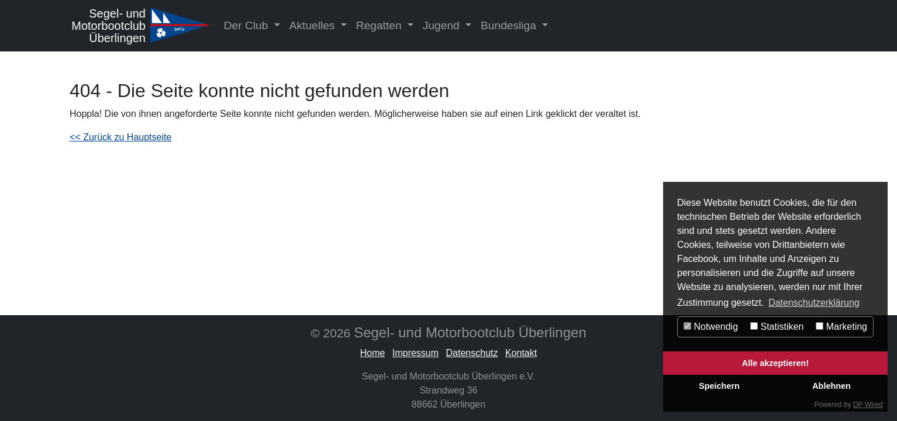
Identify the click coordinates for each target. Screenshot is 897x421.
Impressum (415, 353)
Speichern (719, 386)
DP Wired (868, 405)
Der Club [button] (247, 25)
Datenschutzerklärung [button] (814, 303)
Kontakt (521, 353)
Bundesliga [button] (510, 25)
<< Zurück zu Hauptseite (120, 137)
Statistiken (776, 327)
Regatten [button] (380, 25)
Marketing (841, 327)
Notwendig (711, 327)
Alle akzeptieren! (775, 363)
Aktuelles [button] (313, 25)
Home (372, 353)
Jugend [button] (443, 25)
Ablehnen (831, 386)
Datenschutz (472, 353)
